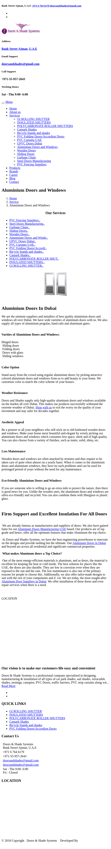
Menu (9, 102)
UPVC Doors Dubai (29, 143)
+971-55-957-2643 (13, 79)
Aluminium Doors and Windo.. (28, 237)
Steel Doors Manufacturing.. (27, 223)
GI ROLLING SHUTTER (33, 119)
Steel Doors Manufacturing (34, 161)
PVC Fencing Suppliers (31, 164)
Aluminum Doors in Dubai (89, 543)
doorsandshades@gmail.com (65, 5)
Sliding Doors (25, 154)
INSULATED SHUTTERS (34, 122)
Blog (12, 178)
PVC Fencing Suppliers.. (24, 220)
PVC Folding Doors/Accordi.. (28, 248)
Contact (14, 181)
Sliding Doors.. (18, 230)
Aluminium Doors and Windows (37, 147)
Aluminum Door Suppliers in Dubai (24, 581)
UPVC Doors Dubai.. (22, 241)
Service (14, 201)
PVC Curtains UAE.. (22, 244)
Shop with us (44, 407)
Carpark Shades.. (20, 255)
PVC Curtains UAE (29, 140)
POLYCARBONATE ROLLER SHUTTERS (45, 126)
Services (14, 115)
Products (14, 168)
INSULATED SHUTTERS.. (27, 262)
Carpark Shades (27, 129)
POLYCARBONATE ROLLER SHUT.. (34, 258)
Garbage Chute (26, 157)
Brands (13, 171)
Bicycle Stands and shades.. (26, 251)
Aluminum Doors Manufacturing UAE (42, 529)
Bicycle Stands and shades (33, 133)
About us (15, 112)
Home (13, 108)
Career (13, 175)
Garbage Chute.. (19, 227)
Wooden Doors (26, 150)
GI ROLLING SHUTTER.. (26, 265)
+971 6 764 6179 (41, 5)
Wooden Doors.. (19, 234)
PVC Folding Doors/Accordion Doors (40, 136)
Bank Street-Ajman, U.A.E (19, 48)
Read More (9, 686)
